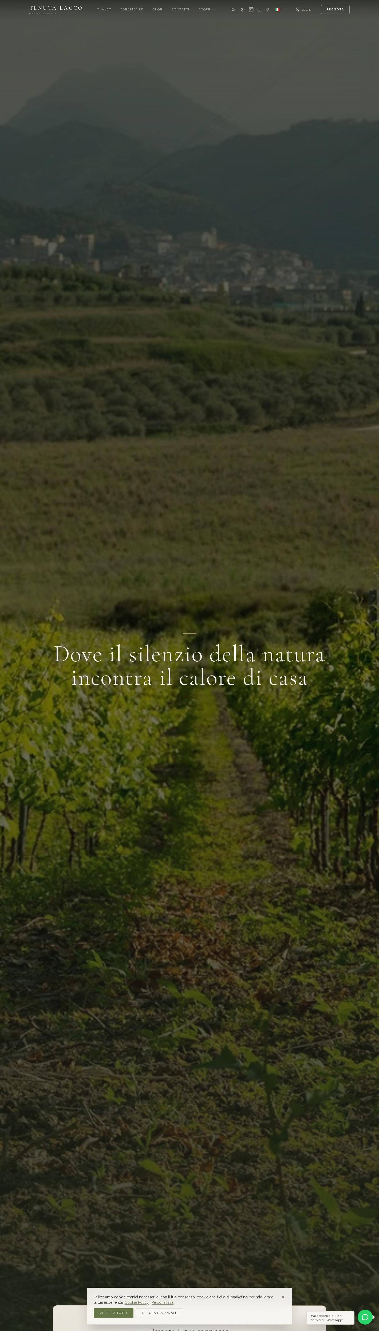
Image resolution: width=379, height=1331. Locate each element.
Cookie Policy (137, 1302)
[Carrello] (251, 9)
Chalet (104, 9)
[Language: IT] (281, 10)
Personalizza (162, 1302)
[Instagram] (259, 9)
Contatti (180, 9)
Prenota (335, 9)
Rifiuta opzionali (159, 1313)
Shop (158, 9)
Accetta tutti (113, 1313)
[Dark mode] (242, 9)
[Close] (283, 1297)
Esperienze (132, 9)
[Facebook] (267, 9)
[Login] (303, 10)
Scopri (207, 9)
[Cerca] (233, 9)
